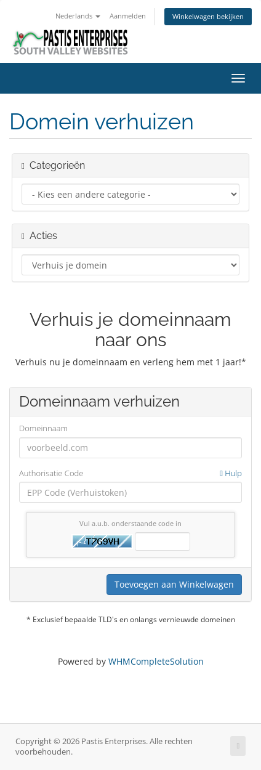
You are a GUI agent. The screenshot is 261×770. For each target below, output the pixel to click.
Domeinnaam (43, 428)
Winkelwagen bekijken (208, 16)
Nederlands (77, 15)
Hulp (231, 473)
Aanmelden (128, 15)
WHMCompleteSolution (156, 661)
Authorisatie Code (130, 473)
